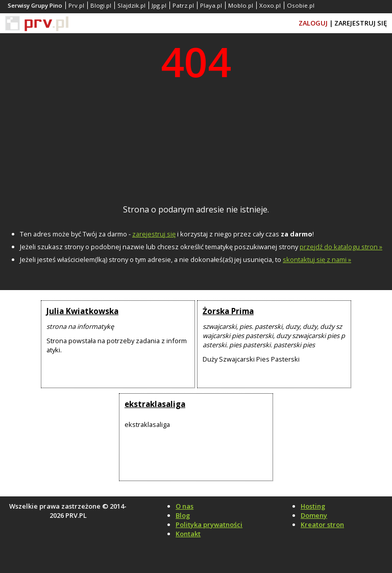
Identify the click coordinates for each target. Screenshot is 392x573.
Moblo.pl (240, 5)
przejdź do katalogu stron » (341, 246)
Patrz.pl (183, 5)
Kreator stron (322, 524)
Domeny (314, 515)
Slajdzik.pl (131, 5)
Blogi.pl (100, 5)
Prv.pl (76, 5)
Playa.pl (211, 5)
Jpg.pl (159, 5)
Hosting (313, 506)
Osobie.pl (300, 5)
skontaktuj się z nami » (317, 259)
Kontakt (188, 533)
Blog (183, 515)
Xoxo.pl (270, 5)
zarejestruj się (154, 233)
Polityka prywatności (209, 524)
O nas (184, 506)
